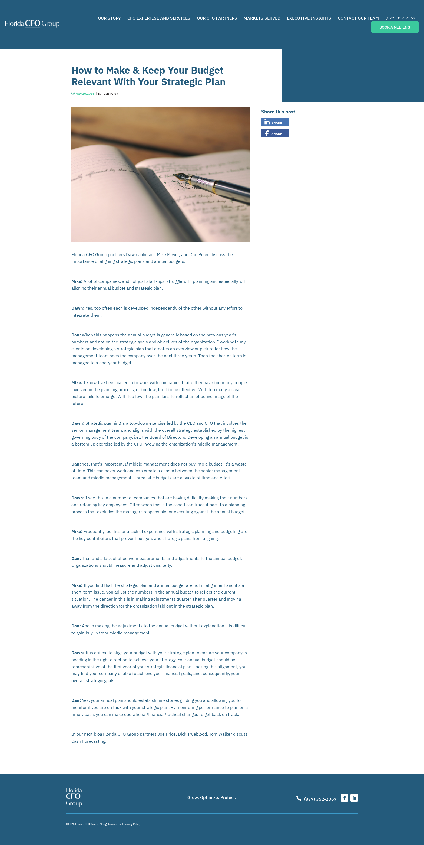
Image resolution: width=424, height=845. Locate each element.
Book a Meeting (394, 27)
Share (276, 122)
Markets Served (262, 18)
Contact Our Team (358, 18)
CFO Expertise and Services (158, 18)
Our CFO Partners (217, 18)
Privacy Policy (132, 824)
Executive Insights (309, 18)
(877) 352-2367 (400, 18)
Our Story (109, 18)
